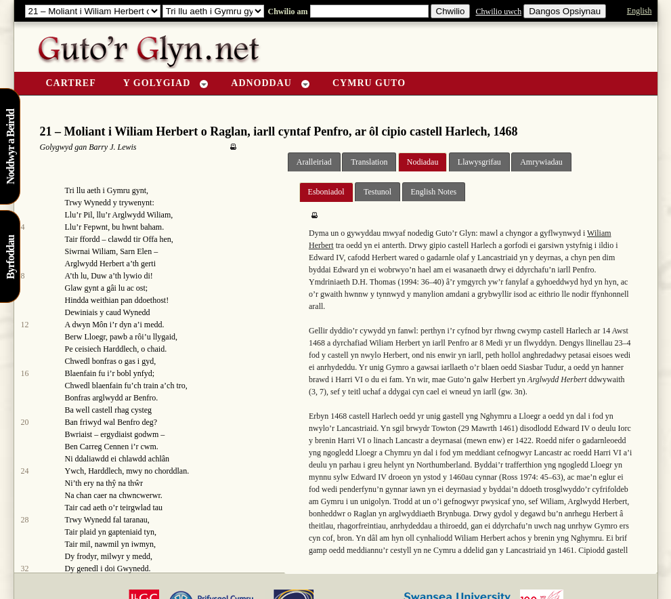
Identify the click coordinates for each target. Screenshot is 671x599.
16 (25, 373)
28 (25, 519)
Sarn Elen (136, 251)
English (639, 11)
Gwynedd (133, 568)
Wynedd (97, 202)
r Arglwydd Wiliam (139, 215)
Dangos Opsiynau (565, 11)
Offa (150, 239)
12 (25, 324)
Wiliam (104, 251)
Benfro (144, 397)
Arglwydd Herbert (95, 263)
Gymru (118, 190)
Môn (100, 324)
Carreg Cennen (104, 446)
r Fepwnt (93, 227)
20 (25, 422)
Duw (98, 276)
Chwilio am (287, 11)
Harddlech (120, 349)
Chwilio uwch (498, 11)
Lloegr (95, 337)
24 (25, 471)
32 (25, 568)
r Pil (85, 215)
